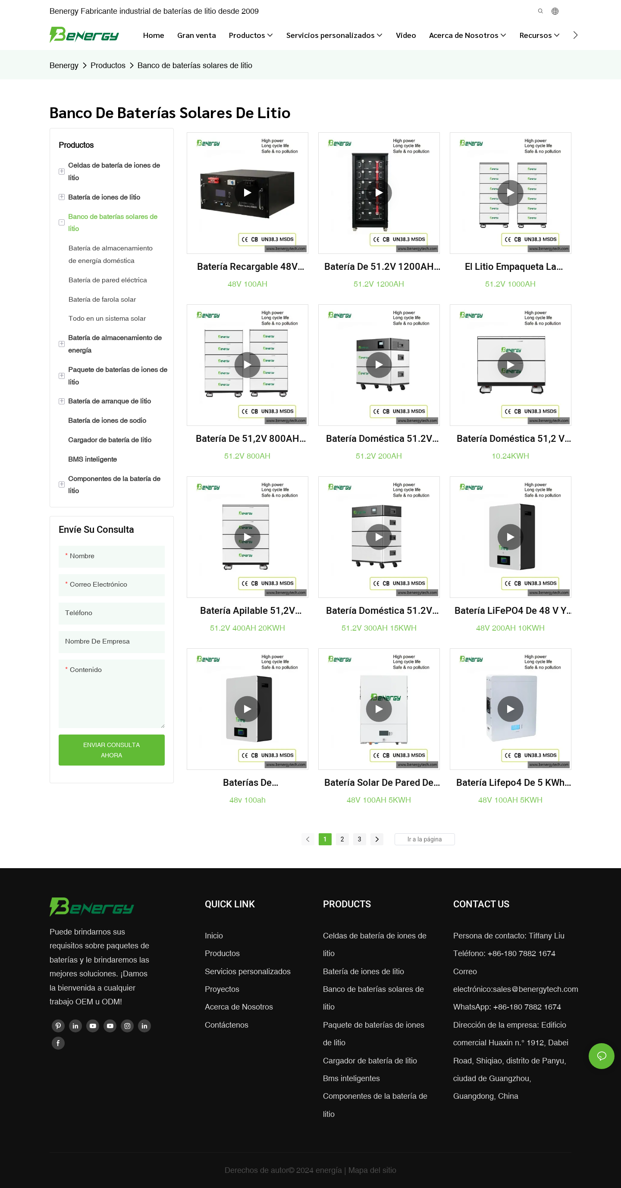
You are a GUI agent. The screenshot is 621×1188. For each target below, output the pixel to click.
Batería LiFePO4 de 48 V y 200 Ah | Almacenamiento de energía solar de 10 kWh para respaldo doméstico (511, 611)
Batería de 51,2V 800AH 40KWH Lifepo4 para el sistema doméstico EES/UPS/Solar (247, 439)
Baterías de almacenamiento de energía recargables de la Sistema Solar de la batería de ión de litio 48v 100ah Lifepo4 (247, 783)
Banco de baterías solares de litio (195, 65)
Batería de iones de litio (363, 971)
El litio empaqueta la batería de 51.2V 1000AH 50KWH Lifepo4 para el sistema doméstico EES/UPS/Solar (510, 267)
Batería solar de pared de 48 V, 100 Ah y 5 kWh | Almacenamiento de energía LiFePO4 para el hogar (379, 783)
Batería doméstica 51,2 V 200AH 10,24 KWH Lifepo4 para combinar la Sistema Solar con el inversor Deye (510, 439)
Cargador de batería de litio (370, 1060)
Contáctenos (226, 1024)
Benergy (64, 65)
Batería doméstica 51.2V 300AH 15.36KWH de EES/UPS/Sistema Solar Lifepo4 (379, 611)
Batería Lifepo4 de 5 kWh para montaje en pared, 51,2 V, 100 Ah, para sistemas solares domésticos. (511, 783)
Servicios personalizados (248, 971)
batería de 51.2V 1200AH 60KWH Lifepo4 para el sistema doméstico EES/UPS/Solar (379, 267)
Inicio (214, 935)
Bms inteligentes (351, 1078)
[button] (575, 35)
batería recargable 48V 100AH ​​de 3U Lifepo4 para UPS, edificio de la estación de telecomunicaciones (247, 267)
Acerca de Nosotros (239, 1006)
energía (330, 1170)
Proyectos (222, 989)
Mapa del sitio (372, 1170)
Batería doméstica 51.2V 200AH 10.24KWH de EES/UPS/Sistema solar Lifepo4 (379, 439)
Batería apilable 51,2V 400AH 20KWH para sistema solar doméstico (247, 611)
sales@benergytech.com (535, 989)
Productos (108, 65)
